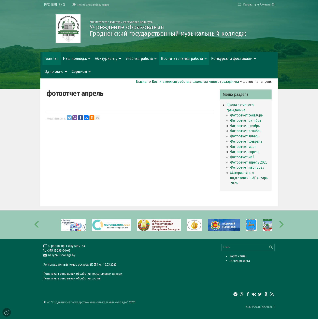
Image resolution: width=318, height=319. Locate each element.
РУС (47, 4)
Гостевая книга (240, 261)
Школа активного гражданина (215, 81)
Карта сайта (238, 256)
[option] (159, 225)
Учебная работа (139, 58)
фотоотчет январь (244, 136)
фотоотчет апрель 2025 (248, 162)
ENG (61, 4)
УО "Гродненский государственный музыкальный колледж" (87, 302)
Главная (51, 58)
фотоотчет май (242, 157)
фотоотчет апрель (244, 152)
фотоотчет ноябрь (245, 126)
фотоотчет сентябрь (246, 115)
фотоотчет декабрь (245, 131)
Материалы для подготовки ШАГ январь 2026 (249, 177)
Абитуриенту (106, 58)
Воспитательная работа (182, 58)
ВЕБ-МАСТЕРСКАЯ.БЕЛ (260, 307)
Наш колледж (75, 58)
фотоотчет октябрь (245, 120)
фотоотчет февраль (246, 141)
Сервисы (79, 71)
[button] (37, 224)
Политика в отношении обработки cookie (71, 278)
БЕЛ (54, 4)
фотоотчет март (243, 146)
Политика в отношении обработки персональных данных (82, 274)
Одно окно (53, 71)
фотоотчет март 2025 (247, 167)
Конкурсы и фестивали (231, 58)
